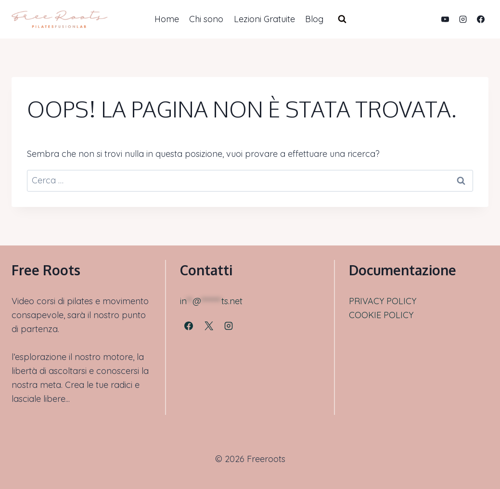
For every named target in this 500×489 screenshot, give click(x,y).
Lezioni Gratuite (264, 19)
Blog (314, 19)
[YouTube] (445, 19)
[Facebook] (480, 19)
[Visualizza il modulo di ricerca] (342, 19)
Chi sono (206, 19)
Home (166, 19)
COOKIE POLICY (381, 315)
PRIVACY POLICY (382, 301)
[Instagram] (463, 19)
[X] (209, 326)
